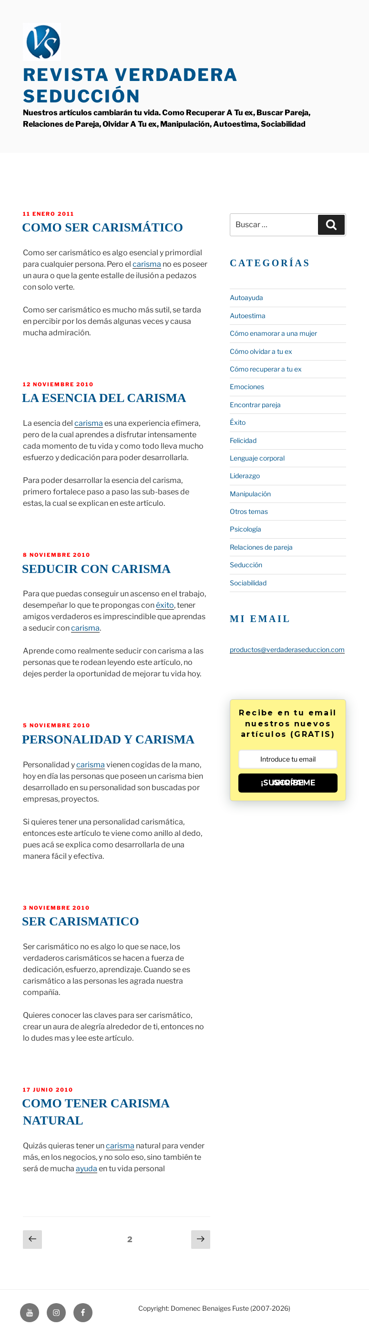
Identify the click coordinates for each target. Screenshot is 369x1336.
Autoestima (248, 315)
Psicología (245, 529)
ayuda (86, 1168)
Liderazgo (245, 476)
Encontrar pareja (255, 405)
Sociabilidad (248, 583)
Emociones (247, 386)
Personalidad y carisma (108, 739)
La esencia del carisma (104, 398)
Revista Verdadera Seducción (130, 85)
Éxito (238, 422)
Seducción (246, 565)
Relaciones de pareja (261, 547)
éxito (165, 605)
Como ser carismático (102, 227)
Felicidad (243, 440)
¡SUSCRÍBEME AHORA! (288, 782)
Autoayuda (246, 297)
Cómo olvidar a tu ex (261, 351)
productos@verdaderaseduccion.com (287, 649)
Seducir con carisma (96, 569)
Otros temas (249, 511)
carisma (147, 264)
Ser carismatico (80, 921)
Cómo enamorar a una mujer (273, 333)
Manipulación (250, 494)
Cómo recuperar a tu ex (266, 369)
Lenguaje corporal (257, 458)
